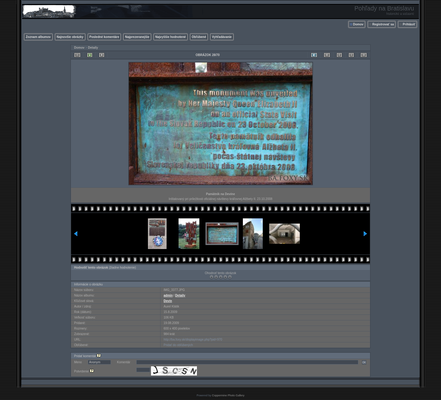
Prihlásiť (409, 24)
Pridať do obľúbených (178, 345)
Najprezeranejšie (137, 37)
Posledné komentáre (104, 37)
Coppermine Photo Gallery (228, 395)
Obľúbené (199, 37)
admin (168, 295)
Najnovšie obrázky (70, 37)
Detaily (93, 47)
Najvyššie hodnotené (170, 37)
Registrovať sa (383, 24)
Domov (358, 24)
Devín (168, 301)
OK (364, 362)
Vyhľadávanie (222, 37)
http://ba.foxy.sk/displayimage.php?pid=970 (193, 339)
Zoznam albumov (38, 37)
